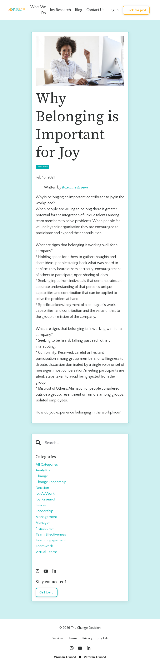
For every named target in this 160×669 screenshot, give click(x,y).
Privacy (87, 641)
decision (42, 488)
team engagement (51, 542)
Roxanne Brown (75, 188)
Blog (78, 10)
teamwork (44, 548)
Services (58, 641)
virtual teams (47, 554)
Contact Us (95, 10)
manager (43, 524)
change (42, 476)
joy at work (42, 167)
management (46, 518)
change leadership (51, 482)
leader (41, 506)
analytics (43, 470)
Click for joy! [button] (136, 10)
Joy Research (60, 10)
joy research (46, 500)
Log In (114, 10)
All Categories (47, 464)
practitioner (45, 530)
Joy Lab (103, 641)
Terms (73, 641)
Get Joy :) (46, 595)
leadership (44, 512)
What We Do (38, 10)
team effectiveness (51, 536)
